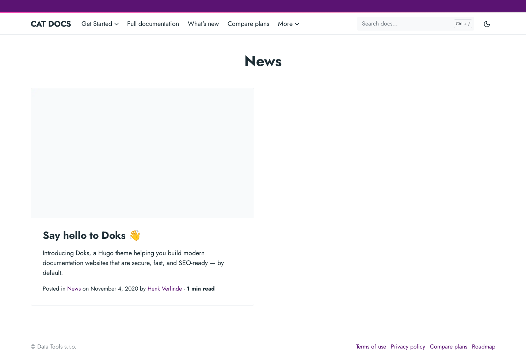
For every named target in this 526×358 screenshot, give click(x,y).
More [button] (289, 23)
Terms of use (371, 346)
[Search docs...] (415, 24)
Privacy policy (408, 346)
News (74, 288)
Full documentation (153, 23)
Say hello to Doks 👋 (92, 235)
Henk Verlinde (165, 288)
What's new (203, 23)
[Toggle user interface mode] (487, 23)
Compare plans (248, 23)
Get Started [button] (100, 23)
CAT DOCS (51, 24)
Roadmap (483, 346)
